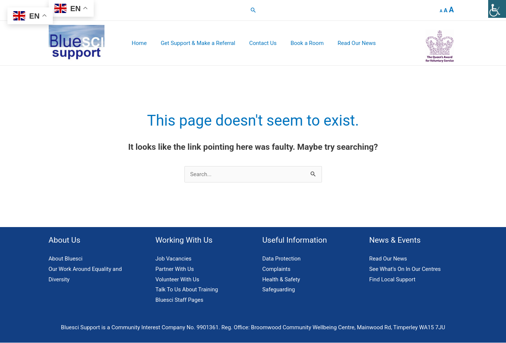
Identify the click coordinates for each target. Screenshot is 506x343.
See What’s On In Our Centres (405, 269)
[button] (253, 10)
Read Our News (348, 43)
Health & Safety (281, 279)
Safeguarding (279, 290)
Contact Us (260, 43)
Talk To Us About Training (187, 290)
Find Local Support (392, 279)
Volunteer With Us (177, 279)
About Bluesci (66, 258)
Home (142, 43)
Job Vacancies (173, 258)
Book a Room (301, 43)
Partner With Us (174, 269)
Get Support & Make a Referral (198, 43)
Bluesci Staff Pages (179, 300)
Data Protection (281, 258)
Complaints (276, 269)
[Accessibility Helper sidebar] (497, 9)
